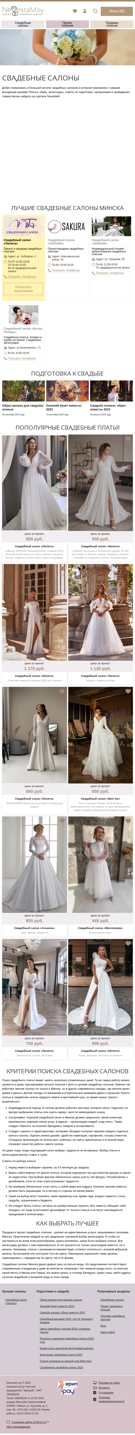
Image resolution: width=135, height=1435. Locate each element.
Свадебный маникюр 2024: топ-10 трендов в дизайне (66, 1322)
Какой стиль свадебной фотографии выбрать (67, 1349)
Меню (117, 11)
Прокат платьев (67, 24)
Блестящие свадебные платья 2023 (61, 1356)
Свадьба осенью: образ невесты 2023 (62, 1314)
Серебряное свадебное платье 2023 (61, 1369)
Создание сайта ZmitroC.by (29, 1423)
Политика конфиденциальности (112, 1401)
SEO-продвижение (18, 1428)
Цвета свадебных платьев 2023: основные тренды (65, 1332)
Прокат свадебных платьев (112, 1309)
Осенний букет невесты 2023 (57, 1307)
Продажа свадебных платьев (113, 1319)
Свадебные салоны (23, 24)
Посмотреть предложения (23, 289)
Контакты (104, 1389)
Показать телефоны (23, 276)
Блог (103, 1327)
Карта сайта (108, 1333)
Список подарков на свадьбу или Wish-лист (66, 1362)
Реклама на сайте (109, 1384)
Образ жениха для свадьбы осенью (61, 1301)
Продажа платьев (112, 24)
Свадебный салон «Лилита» (16, 1303)
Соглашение (106, 1394)
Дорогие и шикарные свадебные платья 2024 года (67, 1342)
